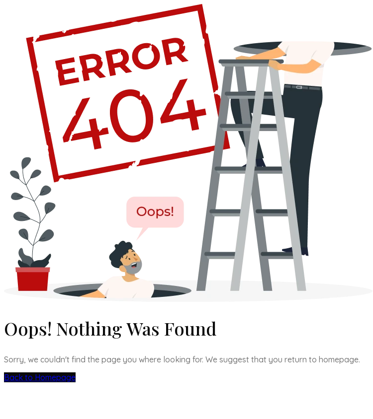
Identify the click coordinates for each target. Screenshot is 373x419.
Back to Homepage (40, 377)
